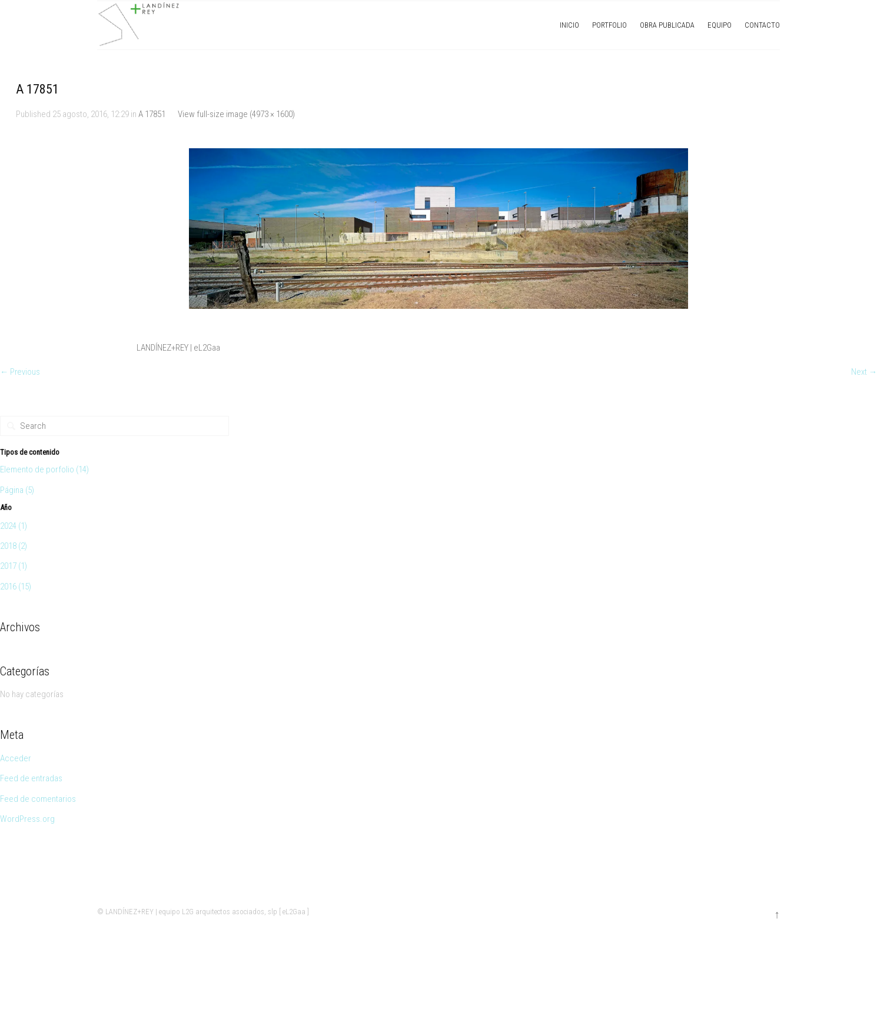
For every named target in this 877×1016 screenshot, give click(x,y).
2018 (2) (13, 546)
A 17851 (151, 114)
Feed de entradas (31, 779)
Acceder (15, 759)
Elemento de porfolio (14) (44, 470)
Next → (864, 373)
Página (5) (17, 490)
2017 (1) (13, 567)
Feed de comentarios (38, 799)
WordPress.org (27, 819)
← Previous (20, 373)
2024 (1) (13, 526)
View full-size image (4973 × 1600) (236, 114)
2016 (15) (15, 587)
